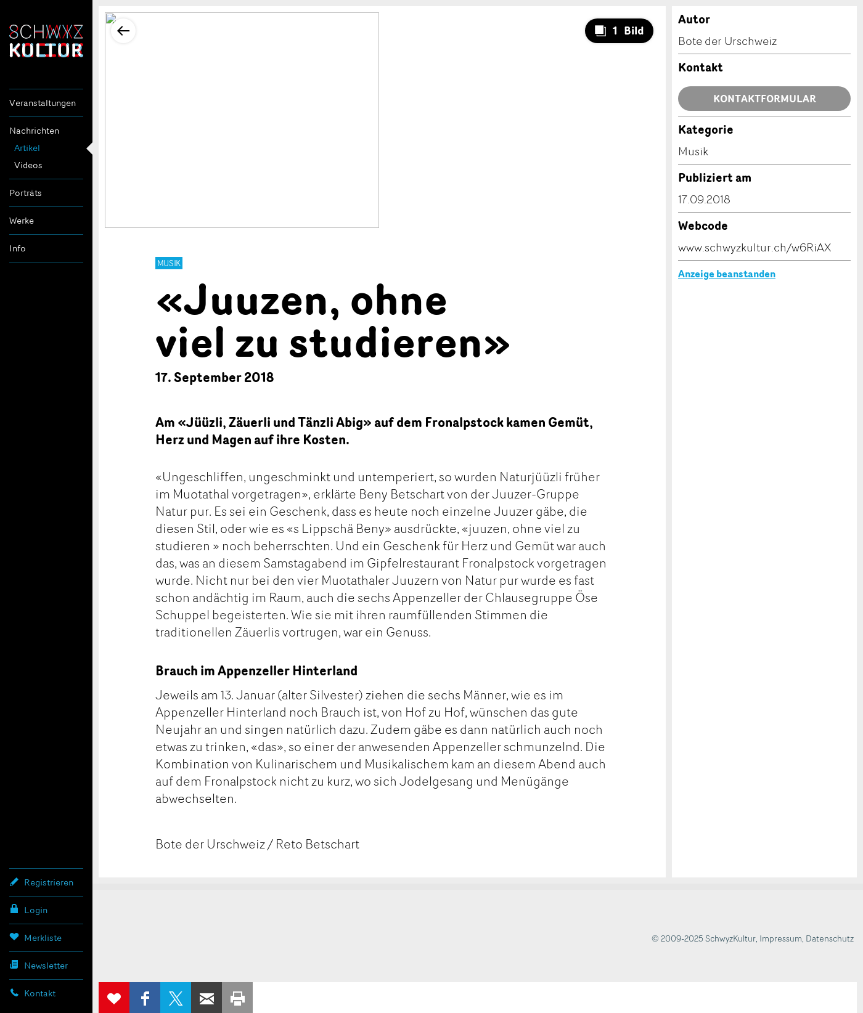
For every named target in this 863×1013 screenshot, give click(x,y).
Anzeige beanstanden (726, 273)
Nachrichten (34, 130)
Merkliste (35, 937)
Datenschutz (830, 938)
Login (28, 909)
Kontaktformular (764, 98)
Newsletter (38, 965)
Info (17, 248)
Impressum (780, 938)
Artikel (27, 147)
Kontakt (32, 992)
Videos (28, 164)
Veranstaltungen (42, 102)
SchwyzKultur (46, 41)
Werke (21, 220)
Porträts (25, 192)
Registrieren (41, 882)
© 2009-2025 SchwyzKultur (704, 938)
